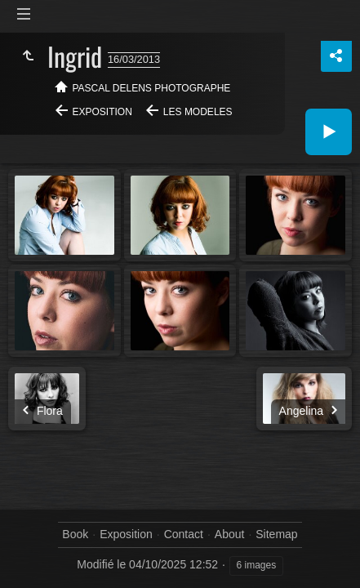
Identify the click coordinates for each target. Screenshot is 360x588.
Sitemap (276, 534)
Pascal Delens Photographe (152, 88)
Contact (183, 534)
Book (75, 534)
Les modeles (198, 112)
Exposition (102, 112)
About (230, 534)
